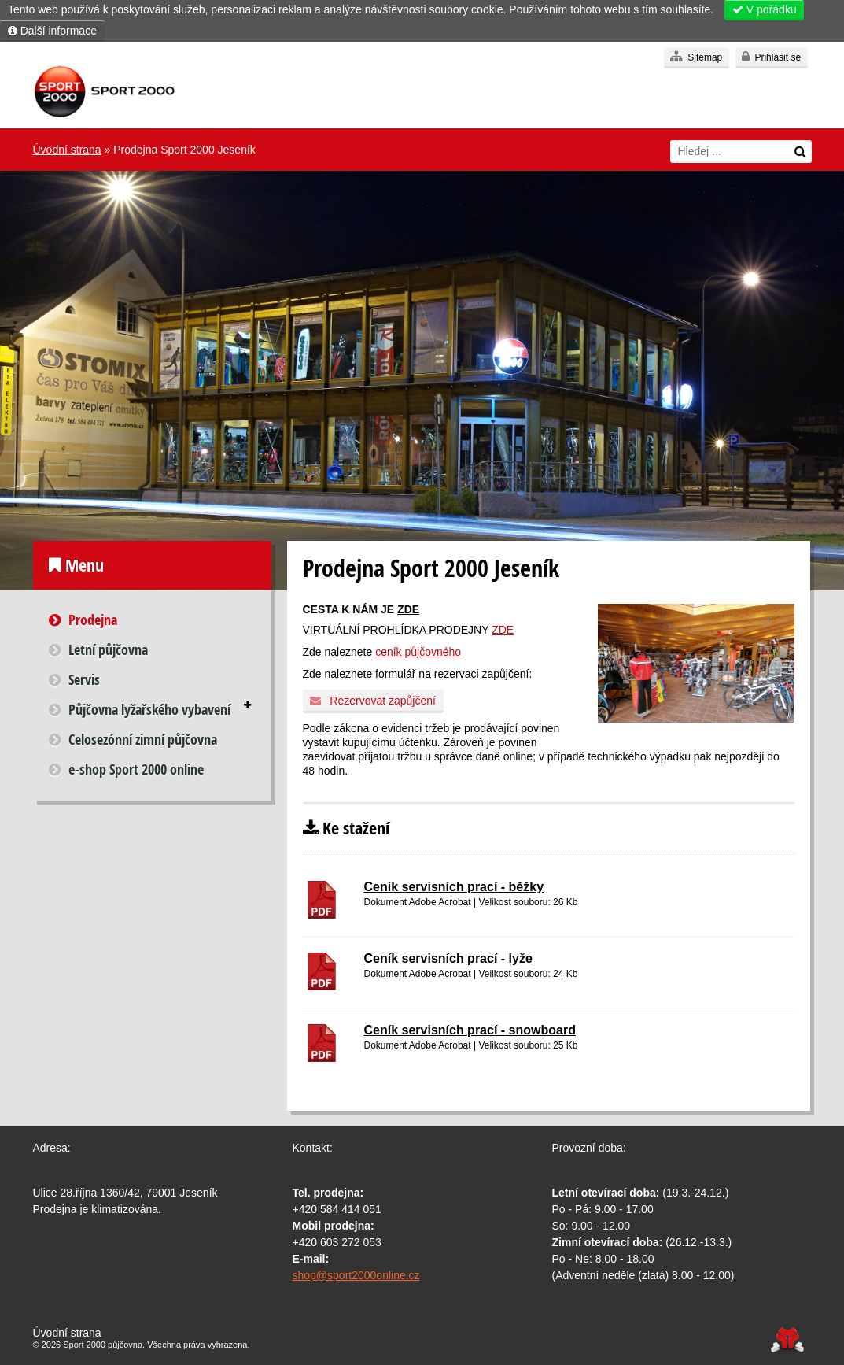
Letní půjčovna (108, 650)
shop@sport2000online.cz (356, 1275)
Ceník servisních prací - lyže (448, 958)
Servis (84, 680)
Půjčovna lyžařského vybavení (149, 709)
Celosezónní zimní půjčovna (142, 739)
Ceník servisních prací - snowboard (470, 1030)
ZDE (408, 609)
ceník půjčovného (418, 652)
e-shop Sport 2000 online (136, 769)
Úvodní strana (104, 92)
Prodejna (92, 620)
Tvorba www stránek (788, 1340)
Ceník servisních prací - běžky (454, 886)
